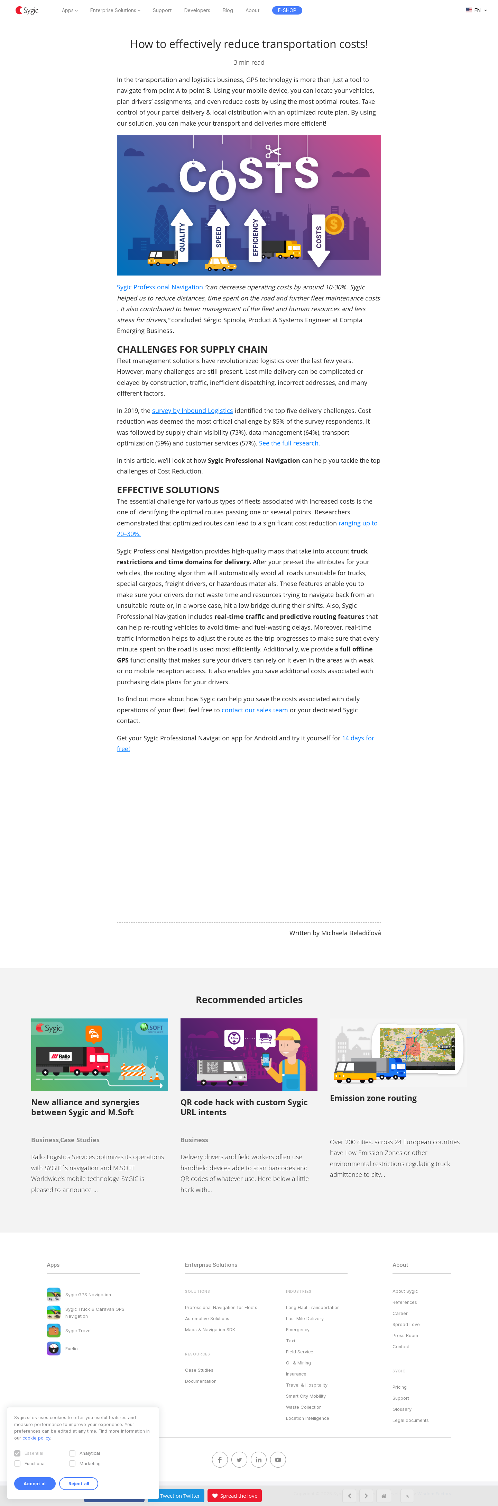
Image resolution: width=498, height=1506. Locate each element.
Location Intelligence (307, 1418)
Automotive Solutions (207, 1318)
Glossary (402, 1409)
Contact (401, 1346)
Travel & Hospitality (307, 1385)
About (253, 10)
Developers (197, 10)
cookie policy (36, 1438)
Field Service (299, 1351)
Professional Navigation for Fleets (221, 1307)
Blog (228, 10)
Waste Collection (304, 1407)
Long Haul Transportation (313, 1307)
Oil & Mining (298, 1362)
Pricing (400, 1387)
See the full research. (289, 443)
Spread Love (406, 1324)
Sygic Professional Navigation (160, 287)
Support (162, 10)
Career (400, 1313)
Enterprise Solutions (113, 10)
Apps (68, 10)
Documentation (200, 1381)
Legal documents (411, 1420)
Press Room (405, 1335)
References (405, 1302)
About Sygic (405, 1291)
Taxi (290, 1340)
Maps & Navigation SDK (210, 1329)
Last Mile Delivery (305, 1318)
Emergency (298, 1329)
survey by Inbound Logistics (192, 410)
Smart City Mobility (306, 1396)
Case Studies (199, 1370)
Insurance (296, 1374)
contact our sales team (255, 710)
